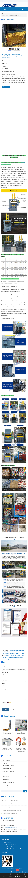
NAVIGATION (4, 9)
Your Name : (5, 672)
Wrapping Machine (6, 768)
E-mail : (4, 683)
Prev (4, 35)
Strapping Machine (6, 763)
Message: (4, 689)
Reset (13, 709)
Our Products (11, 14)
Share (3, 875)
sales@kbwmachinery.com (11, 827)
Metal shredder (5, 779)
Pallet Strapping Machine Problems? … (11, 807)
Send (6, 709)
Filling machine (5, 776)
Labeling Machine (6, 774)
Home (5, 14)
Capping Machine (6, 787)
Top (24, 875)
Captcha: (4, 702)
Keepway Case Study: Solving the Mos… (11, 804)
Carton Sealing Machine (8, 765)
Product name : (6, 667)
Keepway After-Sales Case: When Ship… (11, 810)
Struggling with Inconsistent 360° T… (10, 813)
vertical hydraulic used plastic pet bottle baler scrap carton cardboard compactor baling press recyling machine (13, 657)
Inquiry (17, 875)
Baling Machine (18, 14)
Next (24, 35)
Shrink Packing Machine (8, 771)
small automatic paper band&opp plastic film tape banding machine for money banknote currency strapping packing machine (13, 652)
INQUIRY (6, 87)
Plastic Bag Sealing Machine (9, 785)
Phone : (4, 678)
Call (10, 875)
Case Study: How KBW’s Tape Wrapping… (12, 800)
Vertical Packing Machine (8, 782)
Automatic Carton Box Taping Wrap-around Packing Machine (21, 750)
